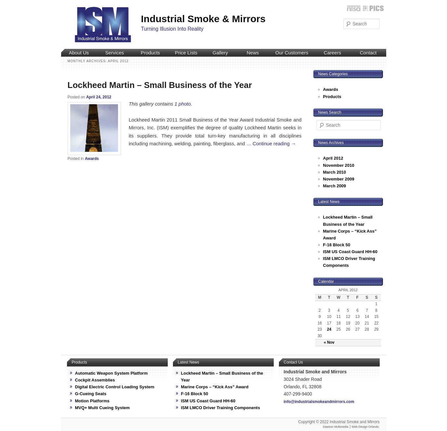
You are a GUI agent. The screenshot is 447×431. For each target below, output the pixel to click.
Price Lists (186, 52)
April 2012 (333, 158)
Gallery (220, 52)
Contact (368, 52)
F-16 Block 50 (336, 244)
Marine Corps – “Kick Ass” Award (215, 386)
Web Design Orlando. (366, 426)
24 (329, 329)
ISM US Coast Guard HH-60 (350, 251)
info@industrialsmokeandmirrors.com (319, 401)
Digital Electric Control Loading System (114, 386)
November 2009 (338, 179)
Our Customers (292, 52)
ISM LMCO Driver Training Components (220, 407)
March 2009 (334, 185)
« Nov (329, 342)
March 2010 (334, 172)
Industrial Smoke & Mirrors (203, 18)
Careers (332, 52)
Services (114, 52)
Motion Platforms (92, 400)
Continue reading (274, 143)
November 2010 (338, 165)
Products (150, 52)
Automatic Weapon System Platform (111, 373)
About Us (79, 52)
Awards (92, 158)
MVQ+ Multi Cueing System (102, 407)
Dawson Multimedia (335, 426)
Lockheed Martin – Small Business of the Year (160, 85)
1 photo (183, 104)
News (253, 52)
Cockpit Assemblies (95, 380)
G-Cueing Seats (91, 393)
